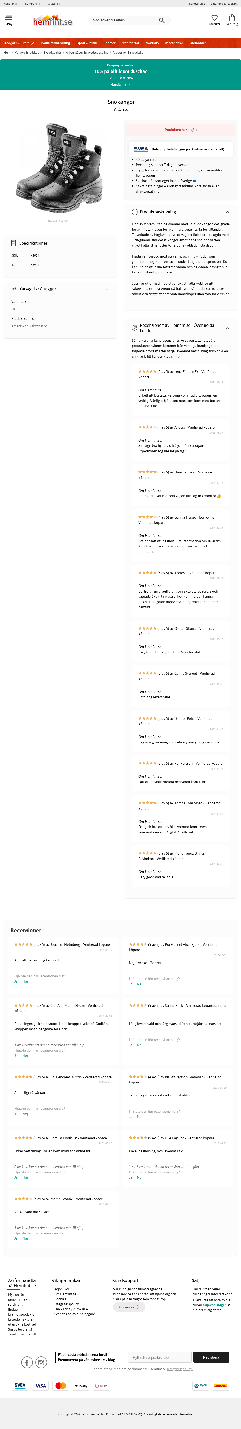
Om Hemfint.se (65, 1294)
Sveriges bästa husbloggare (74, 1314)
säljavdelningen (215, 1305)
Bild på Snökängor (58, 220)
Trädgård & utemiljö (18, 43)
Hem (7, 52)
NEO (14, 309)
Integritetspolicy (66, 1304)
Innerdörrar (174, 43)
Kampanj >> (33, 3)
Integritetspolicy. (180, 1369)
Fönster (109, 43)
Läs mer (175, 356)
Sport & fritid (87, 43)
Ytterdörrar (130, 43)
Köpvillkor (61, 1289)
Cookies (60, 1299)
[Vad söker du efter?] (129, 20)
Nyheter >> (11, 3)
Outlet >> (54, 3)
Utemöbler (198, 43)
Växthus (152, 43)
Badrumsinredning (55, 43)
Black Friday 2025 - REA (71, 1309)
